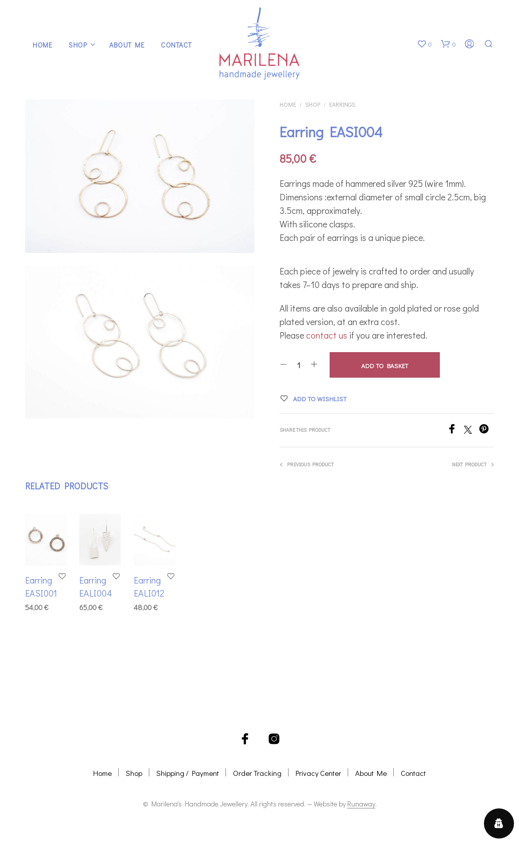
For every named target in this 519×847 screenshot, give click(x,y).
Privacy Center (318, 773)
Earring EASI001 (41, 586)
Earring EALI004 (96, 585)
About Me (126, 45)
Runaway (361, 804)
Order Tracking (257, 773)
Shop (78, 45)
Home (42, 45)
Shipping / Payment (187, 773)
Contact (176, 45)
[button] (424, 44)
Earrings (342, 104)
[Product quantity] (299, 364)
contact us (326, 335)
